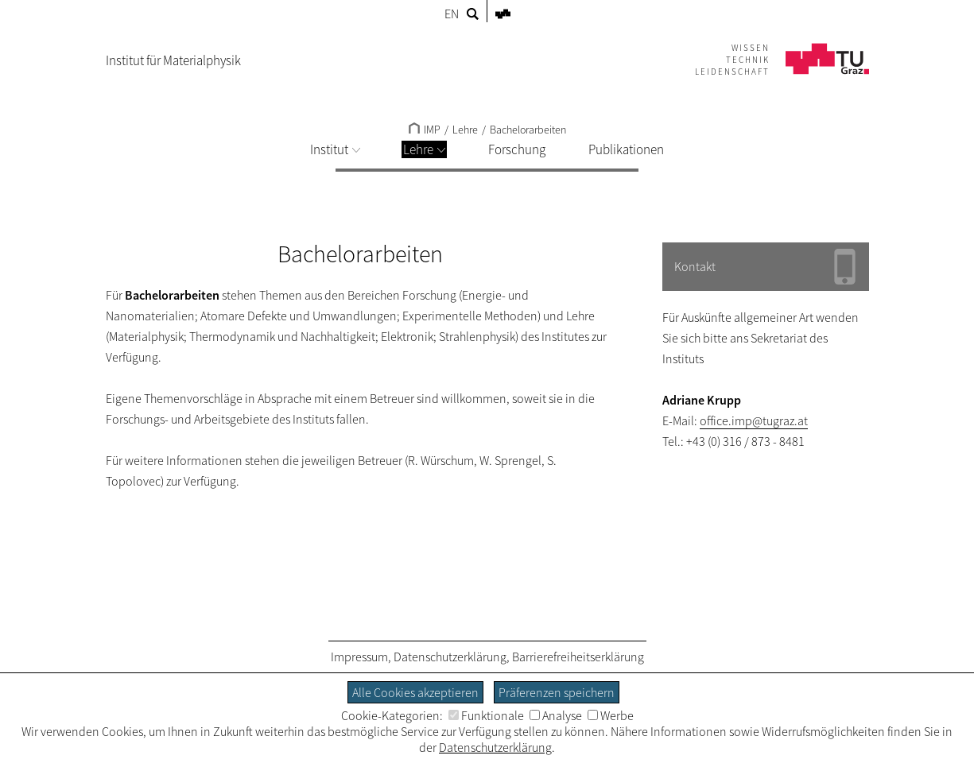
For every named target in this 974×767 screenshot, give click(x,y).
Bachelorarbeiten (528, 129)
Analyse (556, 715)
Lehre (424, 149)
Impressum (359, 656)
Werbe (611, 715)
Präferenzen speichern (557, 692)
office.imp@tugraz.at (754, 420)
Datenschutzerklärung (450, 656)
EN (451, 13)
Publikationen (626, 149)
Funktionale (486, 715)
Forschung (516, 149)
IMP (424, 129)
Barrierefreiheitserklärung (578, 656)
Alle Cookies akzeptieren (415, 692)
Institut (335, 149)
